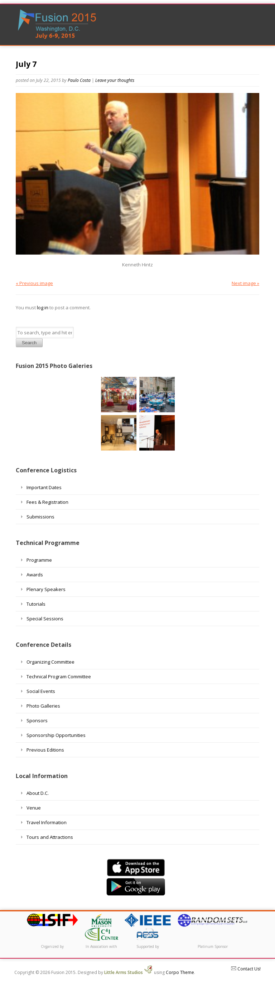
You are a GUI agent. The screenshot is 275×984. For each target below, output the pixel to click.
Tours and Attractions (49, 837)
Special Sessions (44, 618)
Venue (33, 808)
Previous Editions (45, 750)
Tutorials (35, 604)
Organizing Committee (50, 662)
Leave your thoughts (114, 80)
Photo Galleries (43, 706)
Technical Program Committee (58, 676)
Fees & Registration (47, 502)
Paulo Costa (79, 80)
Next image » (245, 283)
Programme (39, 560)
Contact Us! (246, 969)
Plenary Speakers (46, 589)
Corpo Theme (180, 972)
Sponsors (37, 720)
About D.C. (37, 793)
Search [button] (29, 342)
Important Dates (44, 487)
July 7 (26, 64)
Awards (34, 574)
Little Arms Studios (128, 972)
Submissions (40, 516)
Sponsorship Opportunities (56, 735)
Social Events (40, 691)
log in (42, 307)
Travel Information (46, 822)
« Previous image (34, 283)
